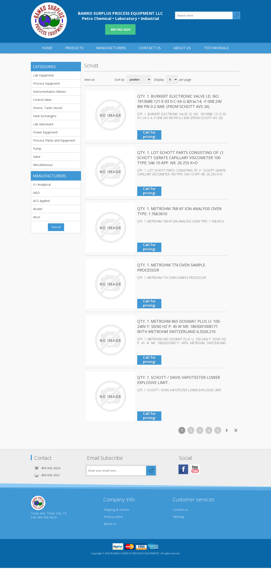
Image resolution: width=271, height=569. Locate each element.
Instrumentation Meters (49, 92)
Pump (37, 148)
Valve (36, 157)
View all (56, 227)
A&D (36, 193)
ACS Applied (41, 201)
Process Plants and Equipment (54, 140)
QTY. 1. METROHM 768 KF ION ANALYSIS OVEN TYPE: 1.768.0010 (185, 212)
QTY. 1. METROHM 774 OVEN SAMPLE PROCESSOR (182, 265)
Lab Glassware (43, 124)
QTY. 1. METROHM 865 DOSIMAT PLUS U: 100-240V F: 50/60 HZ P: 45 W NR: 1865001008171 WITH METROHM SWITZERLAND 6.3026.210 (186, 327)
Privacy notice (113, 518)
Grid (100, 79)
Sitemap (178, 518)
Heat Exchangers (44, 116)
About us (110, 525)
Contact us (180, 511)
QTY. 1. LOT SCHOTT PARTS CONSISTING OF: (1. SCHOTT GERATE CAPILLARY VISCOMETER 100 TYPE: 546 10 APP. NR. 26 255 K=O (188, 158)
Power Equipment (45, 132)
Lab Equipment (43, 75)
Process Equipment (46, 83)
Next (226, 431)
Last (235, 431)
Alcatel (37, 209)
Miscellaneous (43, 165)
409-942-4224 (120, 29)
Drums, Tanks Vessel (47, 108)
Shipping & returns (116, 511)
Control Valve (42, 100)
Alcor (36, 217)
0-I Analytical (42, 184)
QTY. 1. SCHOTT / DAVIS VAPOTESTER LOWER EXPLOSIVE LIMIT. (178, 381)
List (108, 79)
